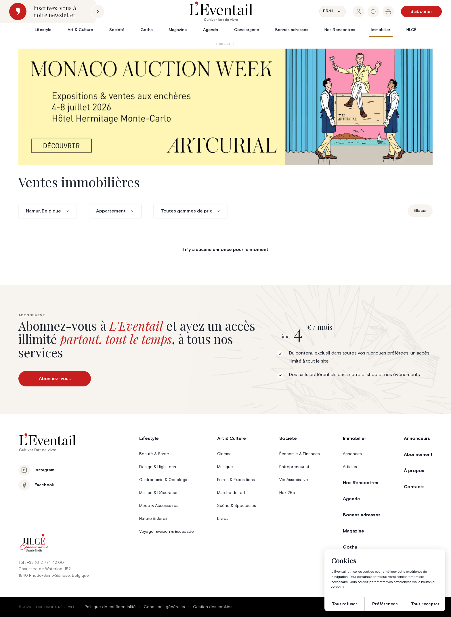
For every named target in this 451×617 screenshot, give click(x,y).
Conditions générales (164, 607)
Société (117, 30)
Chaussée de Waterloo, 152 (44, 569)
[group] (358, 11)
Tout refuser (344, 604)
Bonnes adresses (291, 30)
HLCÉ (411, 30)
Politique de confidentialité (110, 607)
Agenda (210, 30)
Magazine (178, 30)
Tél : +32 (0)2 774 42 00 (41, 563)
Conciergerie (246, 30)
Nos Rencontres (339, 30)
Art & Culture (80, 30)
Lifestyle (43, 30)
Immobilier (380, 30)
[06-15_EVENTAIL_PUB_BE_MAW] (225, 107)
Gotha (147, 30)
